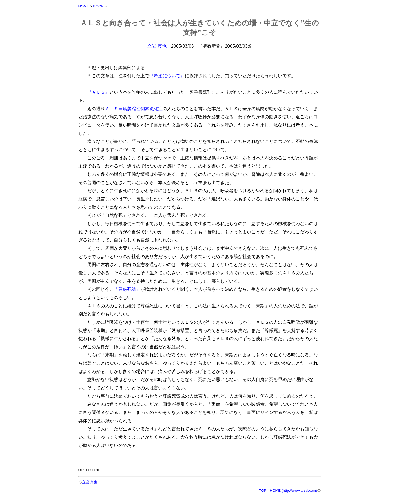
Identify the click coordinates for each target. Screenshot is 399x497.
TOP (262, 490)
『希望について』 (167, 75)
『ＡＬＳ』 (98, 91)
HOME (83, 6)
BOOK (98, 6)
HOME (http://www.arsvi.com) (293, 490)
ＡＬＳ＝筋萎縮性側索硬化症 (134, 108)
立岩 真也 (157, 45)
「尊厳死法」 (127, 289)
